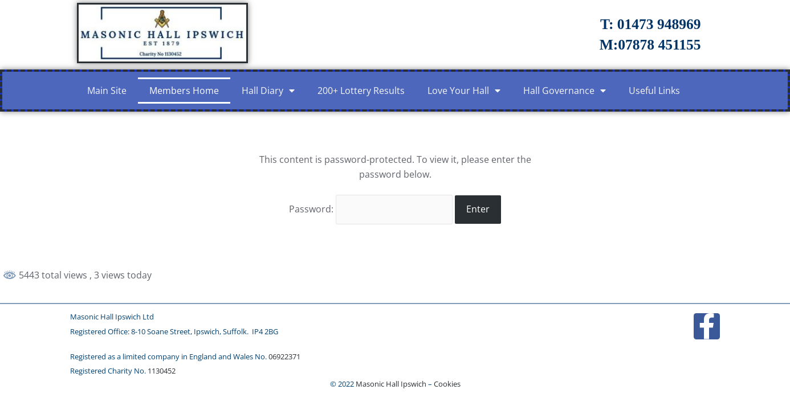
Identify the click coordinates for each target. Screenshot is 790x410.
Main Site (107, 90)
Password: (371, 209)
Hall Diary (268, 90)
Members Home (184, 90)
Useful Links (654, 90)
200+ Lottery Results (361, 90)
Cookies (447, 384)
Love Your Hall (463, 90)
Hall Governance (564, 90)
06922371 (284, 356)
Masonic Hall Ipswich (391, 384)
